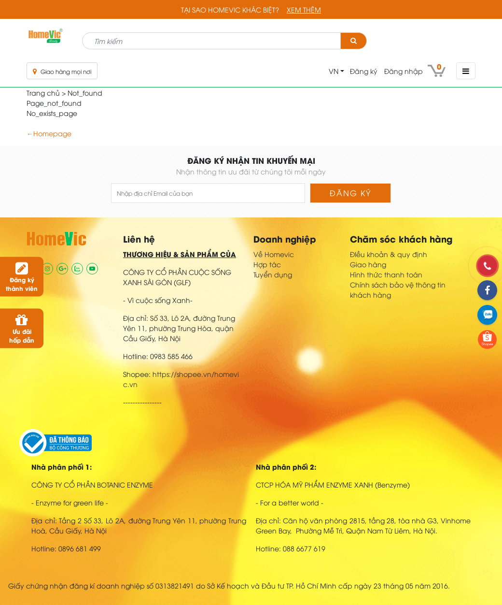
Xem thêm (304, 9)
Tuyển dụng (272, 274)
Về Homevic (273, 254)
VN (333, 70)
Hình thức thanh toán (386, 274)
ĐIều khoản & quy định (388, 254)
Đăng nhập (403, 70)
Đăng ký (363, 70)
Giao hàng (368, 264)
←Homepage (49, 133)
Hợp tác (267, 264)
